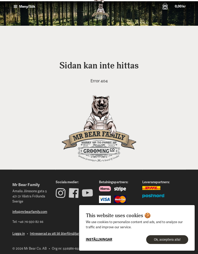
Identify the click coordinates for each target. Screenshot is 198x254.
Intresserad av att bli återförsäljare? (56, 233)
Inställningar (99, 239)
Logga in (18, 233)
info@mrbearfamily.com (29, 211)
